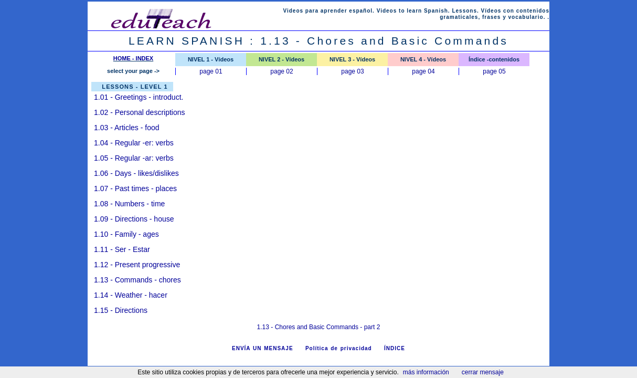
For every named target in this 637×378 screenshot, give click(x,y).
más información (426, 372)
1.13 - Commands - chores (137, 280)
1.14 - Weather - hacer (130, 295)
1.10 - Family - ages (126, 234)
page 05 (494, 71)
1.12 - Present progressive (137, 264)
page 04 (423, 71)
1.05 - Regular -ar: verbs (134, 158)
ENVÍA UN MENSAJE (262, 348)
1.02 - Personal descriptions (139, 112)
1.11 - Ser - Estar (122, 249)
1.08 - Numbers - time (129, 204)
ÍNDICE (394, 348)
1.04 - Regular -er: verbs (134, 143)
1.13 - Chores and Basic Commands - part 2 (318, 327)
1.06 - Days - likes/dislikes (136, 173)
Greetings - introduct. (138, 97)
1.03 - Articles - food (127, 127)
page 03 (352, 71)
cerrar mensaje (483, 372)
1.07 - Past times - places (135, 188)
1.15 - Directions (120, 310)
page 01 (210, 71)
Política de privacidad (338, 348)
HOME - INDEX (133, 58)
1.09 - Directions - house (134, 219)
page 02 (281, 71)
